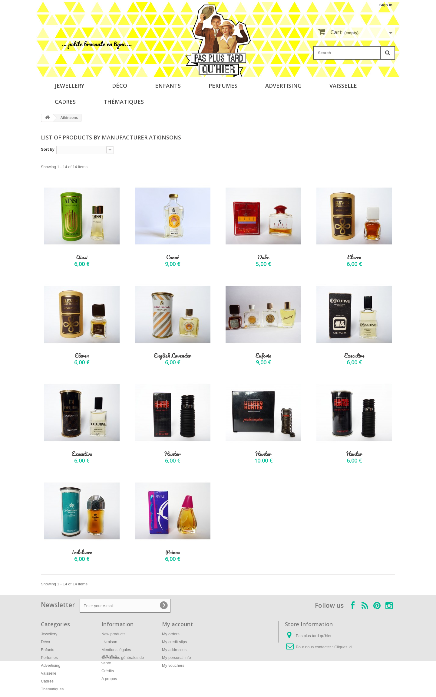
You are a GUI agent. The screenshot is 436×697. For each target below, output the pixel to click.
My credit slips (174, 642)
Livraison (109, 642)
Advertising (283, 85)
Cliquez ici (343, 647)
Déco (119, 85)
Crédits (107, 671)
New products (113, 634)
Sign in (385, 5)
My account (177, 624)
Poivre (172, 552)
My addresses (174, 649)
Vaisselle (343, 85)
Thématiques (124, 101)
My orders (171, 634)
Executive (354, 355)
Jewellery (69, 85)
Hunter (173, 453)
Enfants (168, 85)
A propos (109, 678)
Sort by (47, 149)
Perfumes (223, 85)
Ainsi (81, 257)
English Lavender (172, 355)
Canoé (172, 257)
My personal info (176, 657)
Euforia (264, 355)
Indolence (81, 552)
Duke (263, 257)
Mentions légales (116, 649)
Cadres (65, 101)
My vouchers (173, 665)
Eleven (354, 257)
